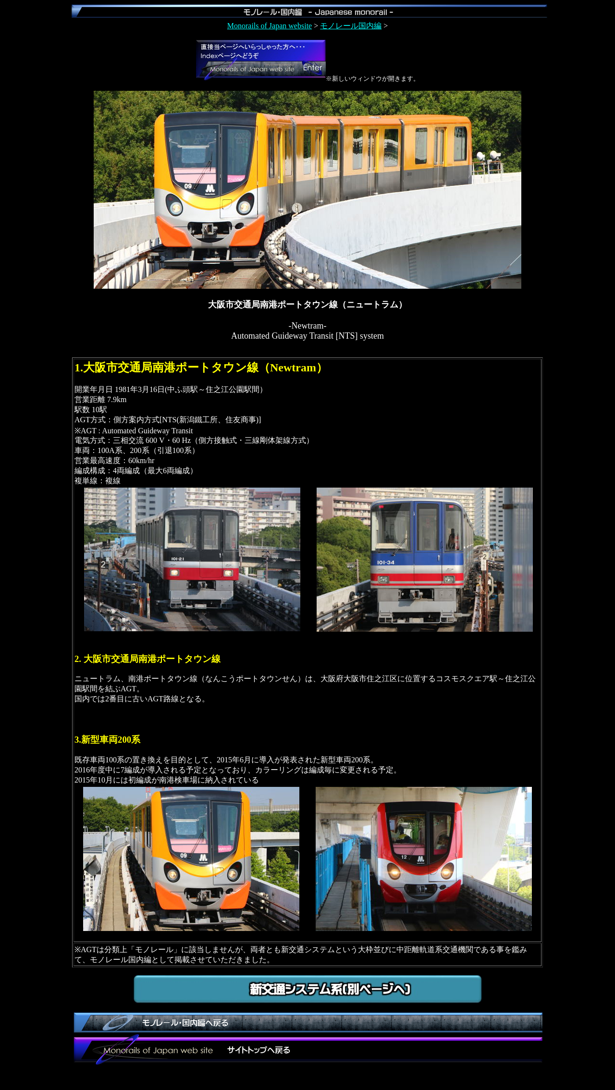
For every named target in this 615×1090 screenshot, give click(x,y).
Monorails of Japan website (269, 26)
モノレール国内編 (350, 26)
